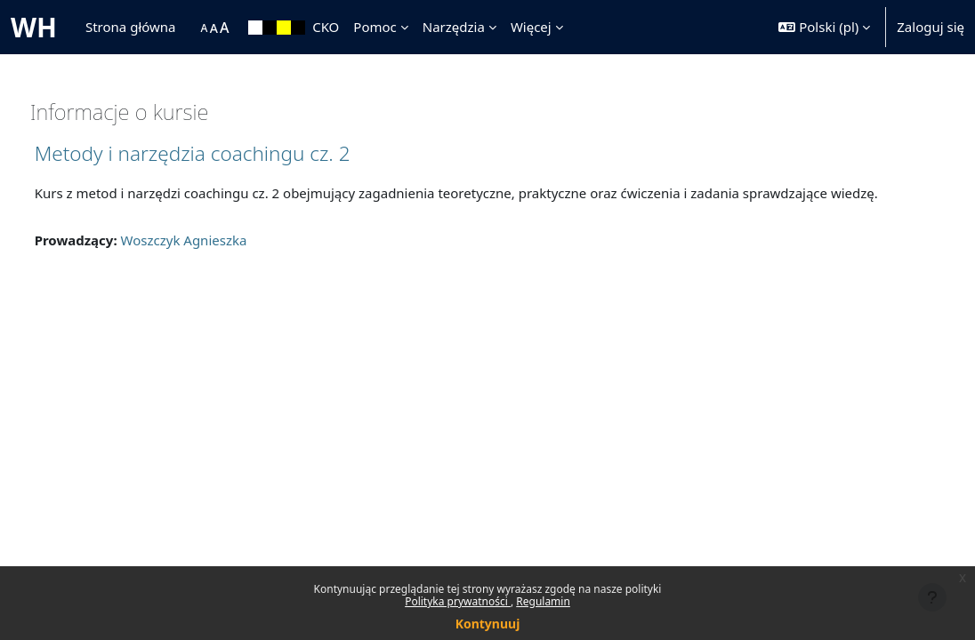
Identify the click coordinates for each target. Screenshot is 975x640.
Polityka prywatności (458, 601)
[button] (824, 27)
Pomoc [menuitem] (374, 27)
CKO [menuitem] (325, 27)
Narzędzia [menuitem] (454, 27)
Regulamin (543, 601)
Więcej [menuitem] (531, 27)
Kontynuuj (487, 623)
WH (34, 27)
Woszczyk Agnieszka (217, 260)
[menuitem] (192, 27)
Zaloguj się (930, 27)
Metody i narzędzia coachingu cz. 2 (225, 153)
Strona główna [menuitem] (130, 27)
